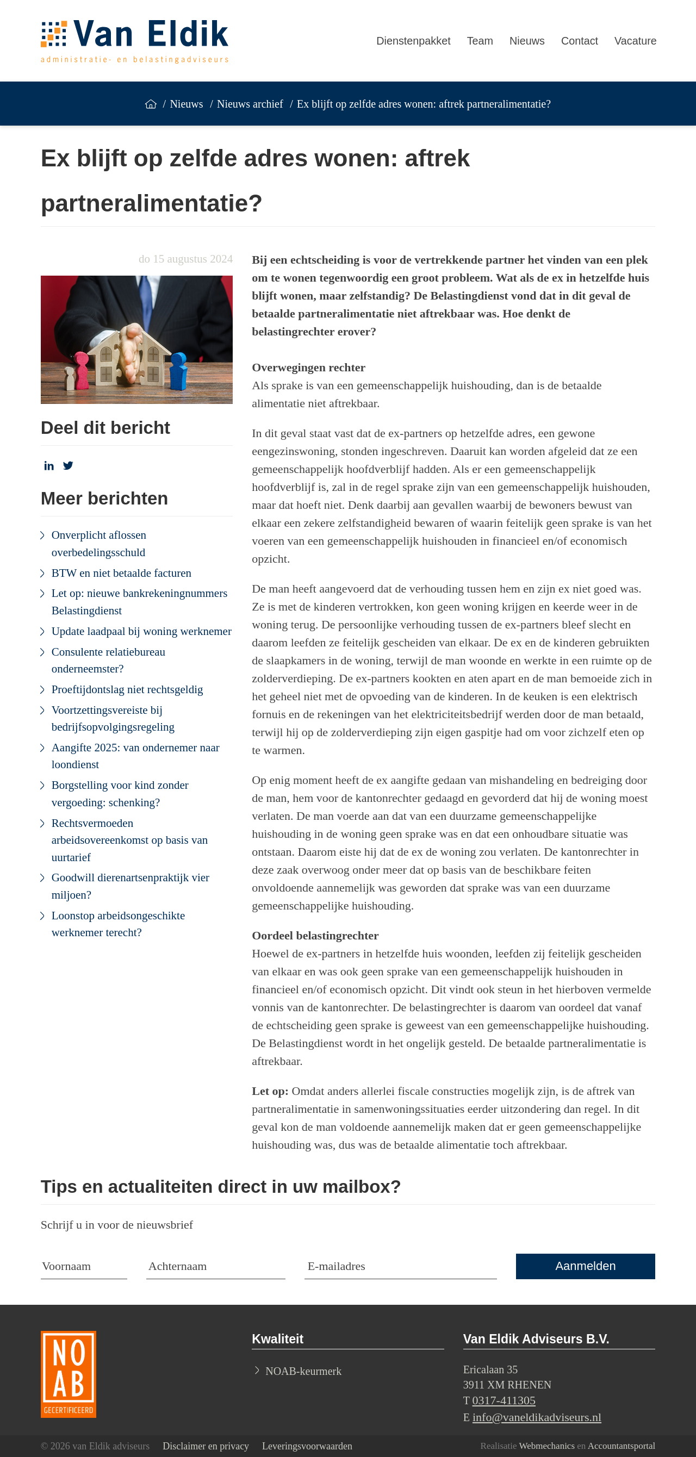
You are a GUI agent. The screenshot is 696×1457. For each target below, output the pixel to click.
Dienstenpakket (413, 41)
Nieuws (527, 41)
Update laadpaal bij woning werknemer (142, 631)
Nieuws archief (250, 104)
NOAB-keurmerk (303, 1371)
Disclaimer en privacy (206, 1446)
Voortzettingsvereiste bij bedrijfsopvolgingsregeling (113, 718)
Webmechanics (547, 1446)
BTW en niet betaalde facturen (121, 573)
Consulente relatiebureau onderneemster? (108, 660)
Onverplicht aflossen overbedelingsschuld (99, 543)
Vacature (635, 41)
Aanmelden (585, 1266)
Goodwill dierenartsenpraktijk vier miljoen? (130, 886)
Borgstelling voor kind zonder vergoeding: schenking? (120, 794)
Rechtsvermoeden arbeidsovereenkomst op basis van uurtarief (130, 840)
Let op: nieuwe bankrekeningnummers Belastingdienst (140, 602)
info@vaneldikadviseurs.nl (537, 1417)
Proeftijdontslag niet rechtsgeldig (127, 689)
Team (480, 41)
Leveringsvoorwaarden (307, 1446)
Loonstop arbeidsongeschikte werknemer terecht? (118, 924)
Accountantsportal (622, 1446)
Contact (579, 41)
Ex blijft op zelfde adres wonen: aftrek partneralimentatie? (424, 104)
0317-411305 (504, 1400)
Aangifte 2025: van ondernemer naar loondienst (136, 756)
